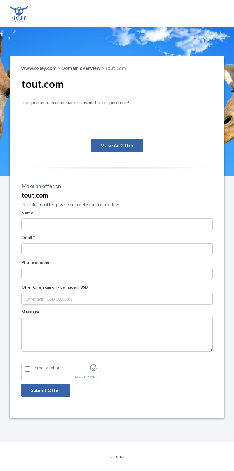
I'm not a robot (46, 367)
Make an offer (117, 145)
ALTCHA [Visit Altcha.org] (92, 377)
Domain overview (81, 68)
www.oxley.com (39, 68)
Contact (117, 456)
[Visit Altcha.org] (93, 369)
